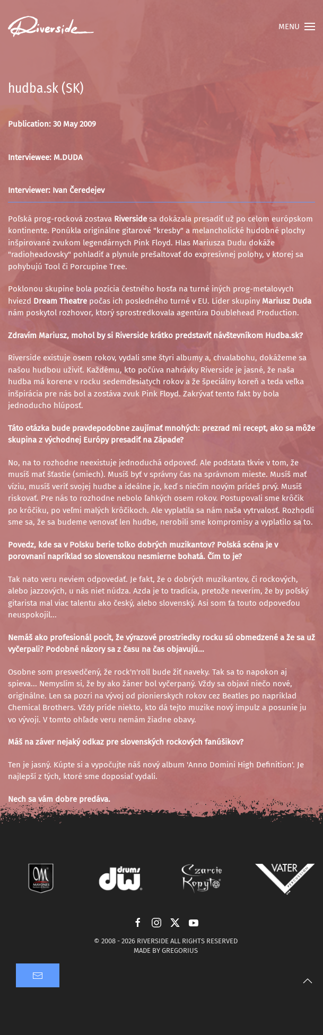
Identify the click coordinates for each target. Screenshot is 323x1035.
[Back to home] (51, 26)
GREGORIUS (180, 950)
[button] (296, 26)
